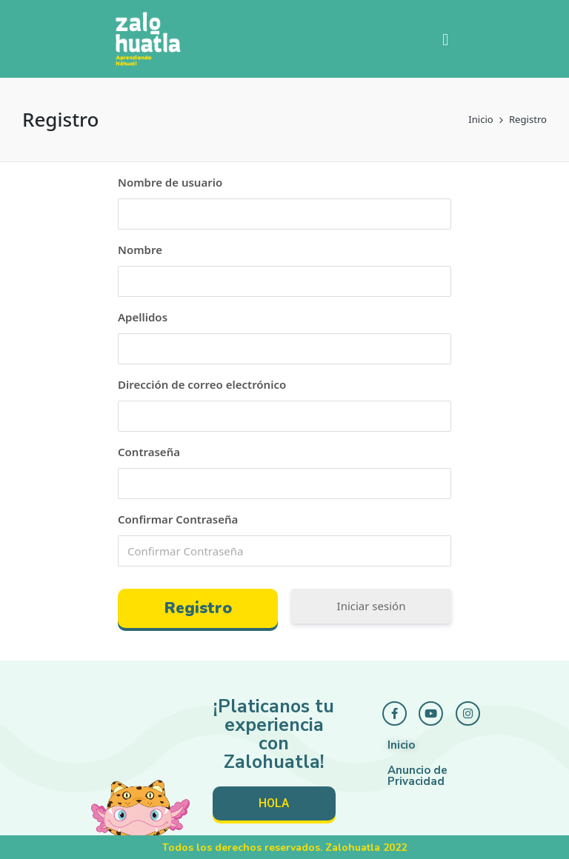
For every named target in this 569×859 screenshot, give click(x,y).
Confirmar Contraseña (178, 519)
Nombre (140, 249)
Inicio (401, 745)
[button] (445, 38)
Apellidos (142, 317)
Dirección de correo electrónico (202, 384)
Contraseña (149, 451)
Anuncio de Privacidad (417, 776)
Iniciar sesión (371, 605)
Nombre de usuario (170, 182)
